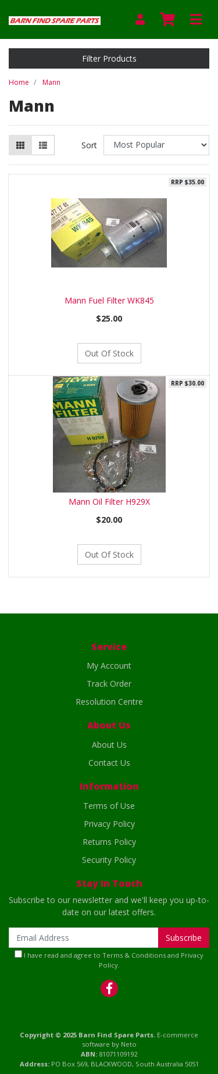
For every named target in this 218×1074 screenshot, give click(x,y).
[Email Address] (84, 937)
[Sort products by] (156, 145)
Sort (89, 145)
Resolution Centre (109, 701)
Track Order (109, 683)
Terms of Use (109, 805)
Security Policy (109, 859)
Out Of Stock (109, 353)
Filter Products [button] (109, 58)
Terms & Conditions (134, 955)
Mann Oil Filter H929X (109, 501)
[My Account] (140, 19)
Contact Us (109, 762)
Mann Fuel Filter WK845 (109, 300)
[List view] (43, 145)
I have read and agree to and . (109, 959)
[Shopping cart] (167, 20)
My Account (109, 665)
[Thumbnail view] (20, 145)
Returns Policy (109, 841)
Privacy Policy (109, 823)
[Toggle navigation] (196, 20)
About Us (109, 744)
